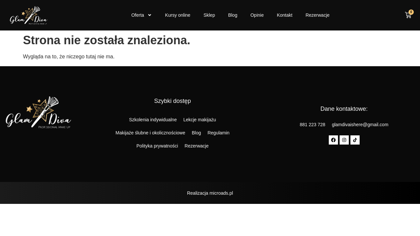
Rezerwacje (317, 15)
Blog (232, 15)
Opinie (256, 15)
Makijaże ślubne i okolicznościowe (150, 132)
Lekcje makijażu (199, 119)
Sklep (209, 15)
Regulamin (218, 132)
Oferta (141, 15)
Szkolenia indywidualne (153, 119)
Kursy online (177, 15)
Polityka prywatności (157, 145)
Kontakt (284, 15)
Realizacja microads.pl (210, 193)
